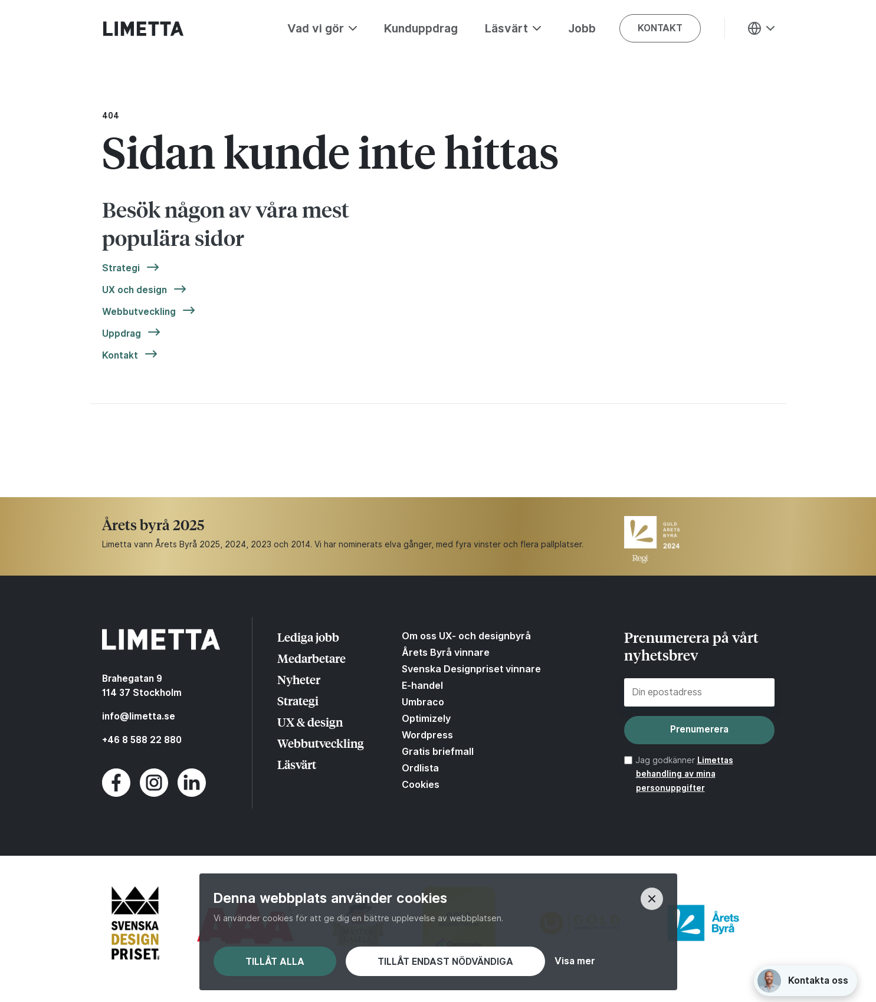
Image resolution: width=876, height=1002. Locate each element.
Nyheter (298, 679)
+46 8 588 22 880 (142, 739)
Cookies (420, 784)
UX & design (310, 722)
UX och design (134, 290)
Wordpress (427, 735)
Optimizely (426, 718)
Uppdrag (121, 333)
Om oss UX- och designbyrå (466, 636)
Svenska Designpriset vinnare (471, 669)
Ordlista (420, 768)
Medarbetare (311, 658)
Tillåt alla (274, 961)
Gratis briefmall (438, 751)
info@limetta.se (138, 716)
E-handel (422, 685)
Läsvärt (296, 764)
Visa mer (575, 961)
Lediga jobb (308, 637)
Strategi (121, 268)
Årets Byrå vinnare (446, 652)
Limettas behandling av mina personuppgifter (684, 774)
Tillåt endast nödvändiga (445, 961)
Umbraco (423, 702)
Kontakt (120, 355)
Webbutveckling (139, 312)
